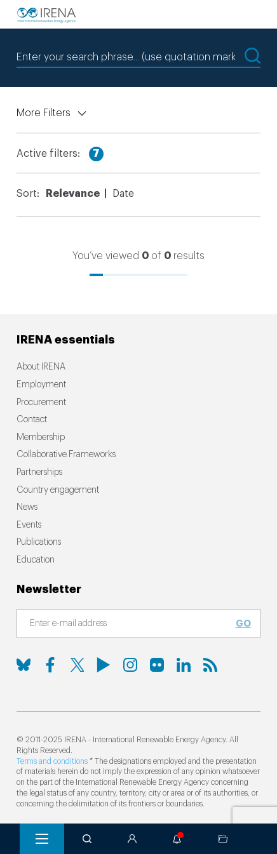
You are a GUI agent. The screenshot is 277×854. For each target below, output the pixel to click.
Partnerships (39, 472)
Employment (41, 384)
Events (29, 525)
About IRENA (41, 367)
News (27, 507)
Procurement (41, 402)
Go (243, 623)
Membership (41, 437)
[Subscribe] (131, 624)
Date (123, 194)
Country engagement (58, 490)
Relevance (73, 194)
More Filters (44, 113)
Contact (32, 419)
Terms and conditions (52, 761)
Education (36, 560)
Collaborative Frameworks (66, 454)
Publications (39, 542)
